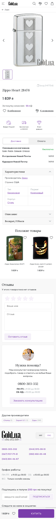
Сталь (10, 202)
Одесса (26, 151)
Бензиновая (13, 192)
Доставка (16, 141)
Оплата (41, 141)
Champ (7, 420)
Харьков (17, 151)
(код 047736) (47, 85)
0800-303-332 (28, 384)
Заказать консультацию (28, 400)
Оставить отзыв (17, 336)
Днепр (10, 151)
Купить (36, 513)
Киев (4, 151)
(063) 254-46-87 (10, 459)
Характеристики (15, 171)
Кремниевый (36, 192)
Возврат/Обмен (14, 221)
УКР (40, 435)
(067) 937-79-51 (10, 454)
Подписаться (41, 496)
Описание (11, 214)
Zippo (7, 9)
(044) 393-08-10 (37, 449)
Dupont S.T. (22, 420)
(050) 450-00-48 (37, 454)
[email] (16, 497)
